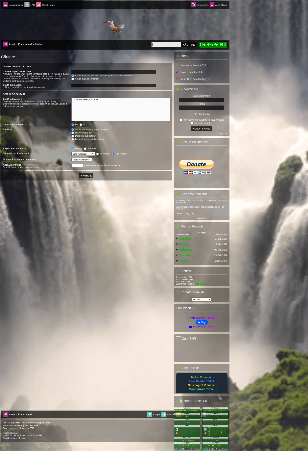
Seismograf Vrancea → (203, 385)
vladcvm (183, 244)
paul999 (38, 435)
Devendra (184, 261)
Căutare (189, 44)
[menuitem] (29, 5)
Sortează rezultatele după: (16, 153)
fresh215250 (186, 250)
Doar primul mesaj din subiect (87, 139)
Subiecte (90, 148)
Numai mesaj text (81, 132)
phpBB (16, 423)
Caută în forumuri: (12, 99)
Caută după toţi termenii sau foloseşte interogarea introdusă (102, 75)
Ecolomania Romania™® (191, 65)
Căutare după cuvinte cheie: (17, 71)
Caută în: (7, 129)
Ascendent (103, 154)
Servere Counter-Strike (190, 72)
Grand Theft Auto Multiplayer (193, 79)
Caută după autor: (12, 85)
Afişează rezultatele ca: (15, 148)
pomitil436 (185, 255)
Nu (83, 124)
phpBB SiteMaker (10, 433)
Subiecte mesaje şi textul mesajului (90, 129)
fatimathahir (186, 238)
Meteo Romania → (203, 377)
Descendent (119, 154)
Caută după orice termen (85, 79)
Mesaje (76, 148)
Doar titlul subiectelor (83, 136)
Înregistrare (222, 133)
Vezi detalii (201, 218)
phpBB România (30, 425)
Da (74, 124)
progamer (12, 428)
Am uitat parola (202, 114)
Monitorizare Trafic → (203, 389)
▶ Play (201, 322)
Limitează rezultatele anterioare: (19, 159)
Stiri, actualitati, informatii (121, 99)
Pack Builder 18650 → (203, 381)
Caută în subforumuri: (14, 124)
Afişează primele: (12, 165)
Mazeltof (25, 428)
